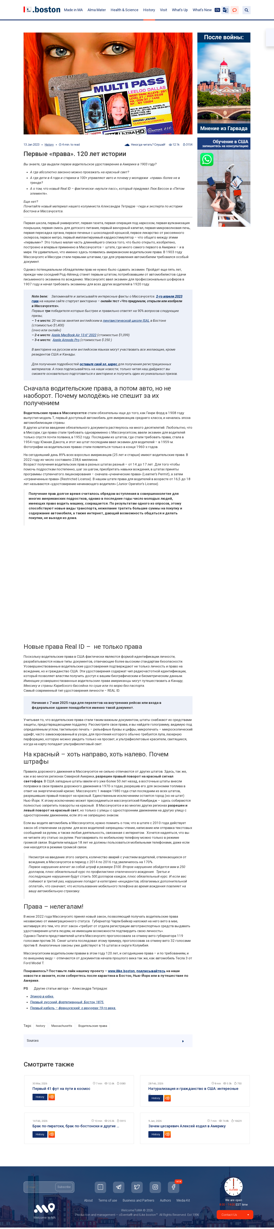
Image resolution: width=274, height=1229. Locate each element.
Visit (163, 10)
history (41, 1026)
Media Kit (183, 1202)
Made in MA (73, 10)
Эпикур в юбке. (42, 996)
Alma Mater (97, 10)
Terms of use (107, 1202)
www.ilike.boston (121, 971)
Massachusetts (64, 1026)
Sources (108, 1042)
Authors (165, 1202)
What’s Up (180, 10)
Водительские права (99, 1026)
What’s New (202, 10)
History (149, 10)
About (88, 1202)
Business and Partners (138, 1202)
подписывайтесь (150, 971)
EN (217, 10)
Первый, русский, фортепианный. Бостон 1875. (67, 1002)
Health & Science (124, 10)
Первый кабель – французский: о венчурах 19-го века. (73, 1008)
